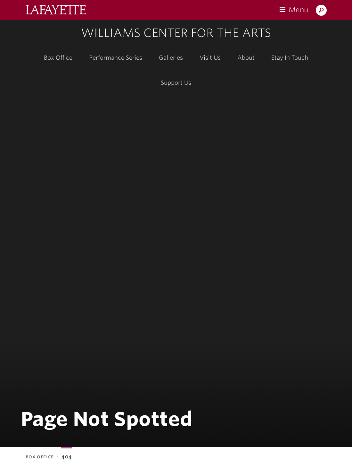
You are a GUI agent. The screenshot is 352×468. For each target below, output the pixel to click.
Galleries (171, 57)
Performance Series (115, 57)
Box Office (58, 57)
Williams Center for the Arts (176, 33)
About (246, 57)
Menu (298, 9)
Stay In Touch (289, 57)
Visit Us (210, 57)
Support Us (176, 82)
